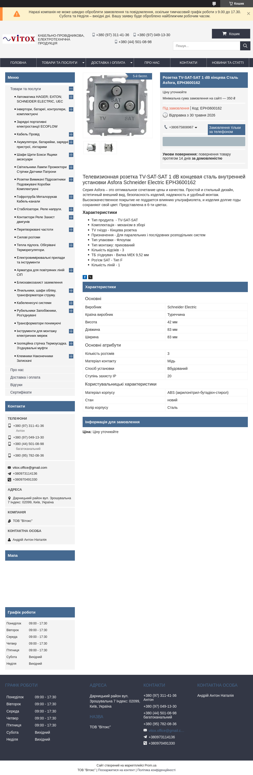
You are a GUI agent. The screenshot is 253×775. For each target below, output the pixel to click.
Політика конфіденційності (156, 770)
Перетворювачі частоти (35, 229)
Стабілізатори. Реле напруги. (39, 209)
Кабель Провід (28, 134)
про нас (152, 63)
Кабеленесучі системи (34, 303)
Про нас (17, 370)
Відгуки (16, 385)
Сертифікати (20, 392)
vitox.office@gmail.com (30, 467)
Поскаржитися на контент (116, 770)
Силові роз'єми (28, 237)
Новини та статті (228, 63)
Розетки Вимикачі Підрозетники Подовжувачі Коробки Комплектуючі (41, 184)
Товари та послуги (59, 63)
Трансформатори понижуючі (39, 323)
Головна (18, 63)
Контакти (188, 63)
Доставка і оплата (108, 63)
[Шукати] (245, 45)
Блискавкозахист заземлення (39, 282)
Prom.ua (150, 765)
